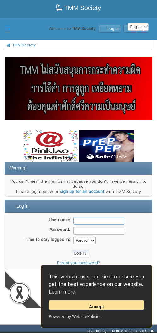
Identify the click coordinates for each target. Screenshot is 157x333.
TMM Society (78, 7)
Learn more (62, 291)
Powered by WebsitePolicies (75, 316)
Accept (96, 306)
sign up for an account (82, 191)
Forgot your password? (78, 263)
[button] (7, 29)
